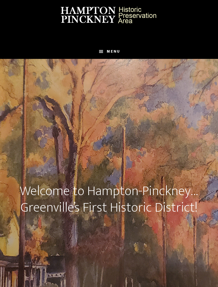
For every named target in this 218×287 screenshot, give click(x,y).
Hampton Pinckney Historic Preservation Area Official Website (109, 15)
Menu (113, 51)
